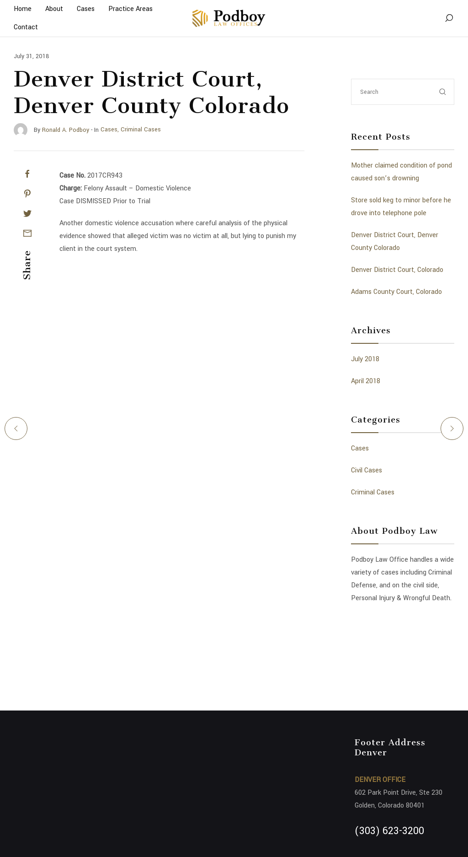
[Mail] (27, 233)
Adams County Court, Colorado (396, 292)
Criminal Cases (372, 492)
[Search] (448, 18)
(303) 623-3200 (389, 831)
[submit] (442, 92)
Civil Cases (366, 470)
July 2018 (365, 359)
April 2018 (365, 381)
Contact (26, 27)
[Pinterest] (27, 193)
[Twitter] (27, 213)
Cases (360, 448)
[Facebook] (27, 174)
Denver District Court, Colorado (397, 270)
